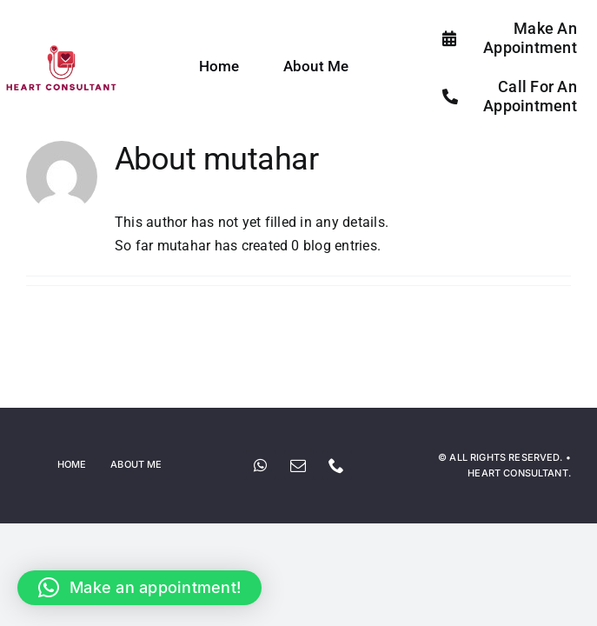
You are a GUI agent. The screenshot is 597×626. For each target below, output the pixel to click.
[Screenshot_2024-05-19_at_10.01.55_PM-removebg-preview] (61, 50)
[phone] (337, 465)
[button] (139, 587)
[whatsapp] (260, 465)
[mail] (299, 465)
